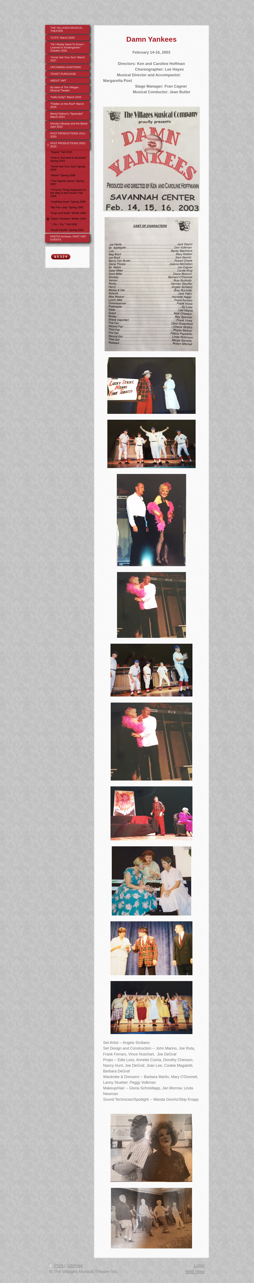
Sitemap (75, 1265)
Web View (195, 1271)
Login (199, 1265)
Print (56, 1265)
